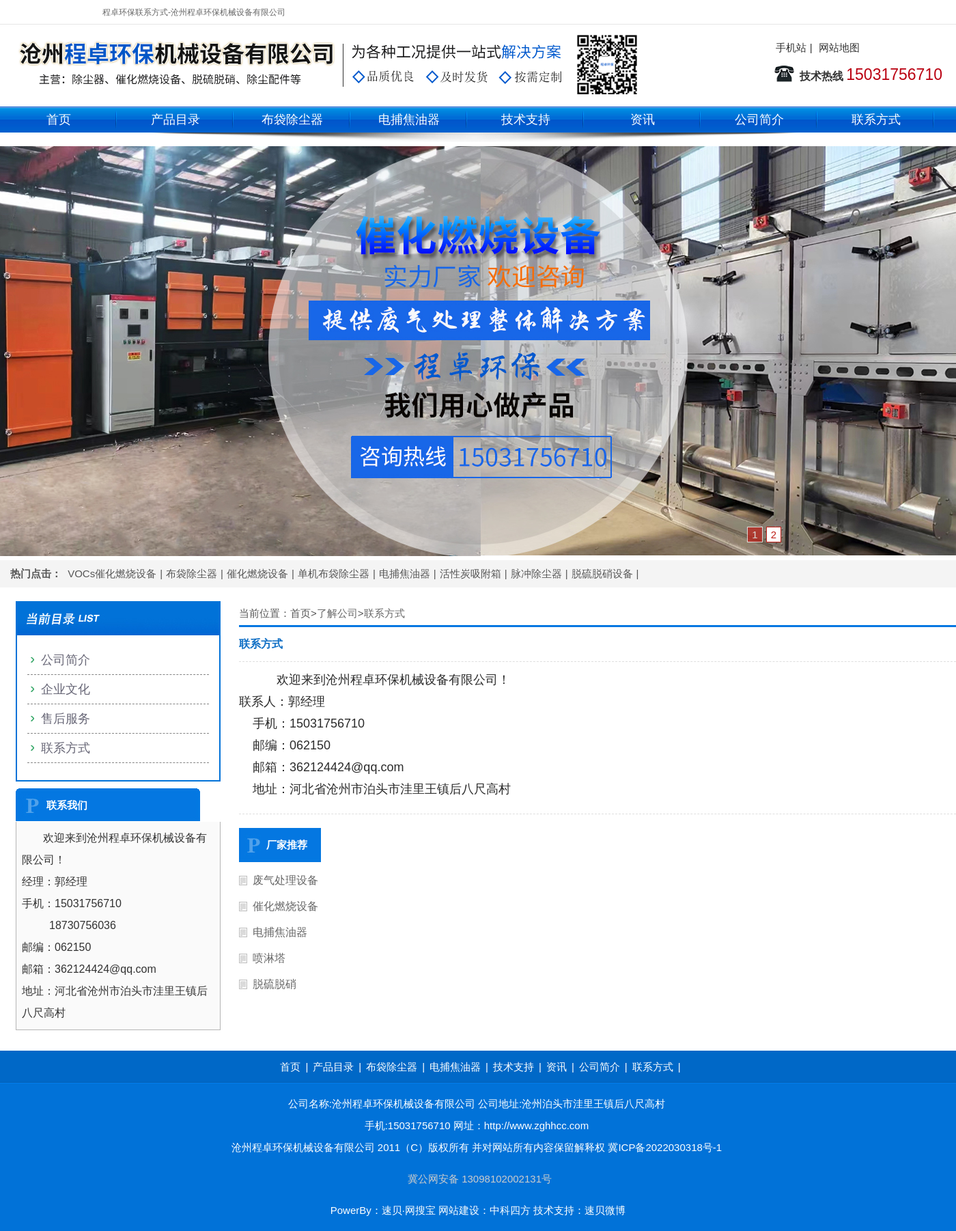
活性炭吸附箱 (470, 573)
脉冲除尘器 (536, 573)
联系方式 (876, 119)
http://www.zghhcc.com (536, 1125)
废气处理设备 (285, 880)
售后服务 (65, 718)
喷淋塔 (269, 958)
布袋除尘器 (292, 119)
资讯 (642, 119)
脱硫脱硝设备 (602, 573)
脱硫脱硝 (274, 984)
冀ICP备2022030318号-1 (665, 1147)
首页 (58, 119)
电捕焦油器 (409, 119)
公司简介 (759, 119)
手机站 (791, 47)
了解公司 (337, 613)
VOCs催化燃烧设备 (112, 573)
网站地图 (839, 47)
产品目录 (175, 119)
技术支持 (525, 119)
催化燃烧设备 (257, 573)
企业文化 (65, 689)
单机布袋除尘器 (333, 573)
